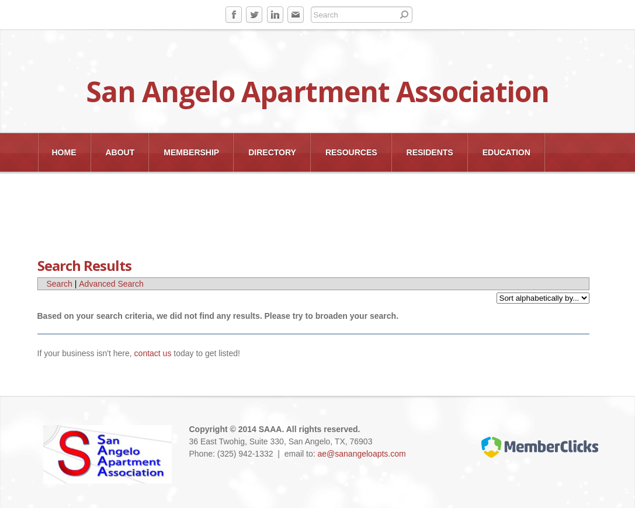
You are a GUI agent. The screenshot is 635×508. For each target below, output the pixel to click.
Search (59, 283)
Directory (272, 152)
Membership (191, 152)
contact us (153, 353)
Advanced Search (111, 283)
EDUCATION (506, 152)
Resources (351, 152)
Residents (430, 152)
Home (64, 152)
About (120, 152)
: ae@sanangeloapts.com (359, 453)
